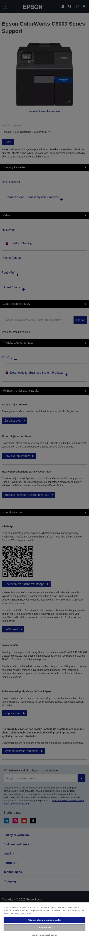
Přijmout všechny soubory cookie (44, 920)
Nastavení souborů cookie (44, 935)
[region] (44, 920)
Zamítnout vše (45, 927)
